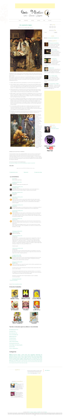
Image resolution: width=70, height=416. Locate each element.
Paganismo (33, 354)
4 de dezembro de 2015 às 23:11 (17, 210)
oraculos (10, 359)
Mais (44, 20)
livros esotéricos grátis (21, 362)
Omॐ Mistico (13, 391)
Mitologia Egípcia (37, 360)
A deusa (22, 354)
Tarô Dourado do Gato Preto (14, 343)
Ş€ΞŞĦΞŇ (14, 263)
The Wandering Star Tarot (13, 329)
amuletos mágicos (39, 361)
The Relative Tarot (12, 331)
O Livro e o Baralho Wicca (13, 348)
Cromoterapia (29, 360)
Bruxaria (15, 354)
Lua (18, 357)
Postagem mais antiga (38, 172)
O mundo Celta (23, 361)
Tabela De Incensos (28, 361)
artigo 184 (29, 373)
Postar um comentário (14, 280)
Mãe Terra (27, 354)
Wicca (34, 168)
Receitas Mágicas (39, 355)
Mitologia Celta (12, 357)
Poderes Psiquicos (20, 358)
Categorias (26, 20)
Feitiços (32, 20)
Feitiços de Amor (30, 359)
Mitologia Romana (13, 361)
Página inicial (26, 172)
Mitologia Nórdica (30, 355)
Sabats (16, 357)
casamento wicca (29, 168)
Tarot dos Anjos (12, 346)
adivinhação (22, 359)
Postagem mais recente (14, 172)
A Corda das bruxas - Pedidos (54, 83)
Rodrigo (13, 183)
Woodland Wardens (12, 338)
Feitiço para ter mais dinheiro (54, 43)
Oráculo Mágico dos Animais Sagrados (15, 344)
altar (36, 361)
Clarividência (26, 359)
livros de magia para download (13, 362)
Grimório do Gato (14, 383)
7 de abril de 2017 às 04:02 (16, 255)
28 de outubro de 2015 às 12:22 (17, 192)
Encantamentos (17, 359)
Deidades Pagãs (39, 357)
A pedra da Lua (51, 67)
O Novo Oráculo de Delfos (13, 341)
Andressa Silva (14, 232)
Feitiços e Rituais (24, 355)
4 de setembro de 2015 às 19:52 (17, 186)
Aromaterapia (23, 360)
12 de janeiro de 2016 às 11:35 (17, 218)
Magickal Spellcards (12, 336)
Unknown (14, 198)
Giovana (13, 178)
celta (28, 357)
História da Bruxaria (13, 358)
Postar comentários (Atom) (17, 284)
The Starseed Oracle (12, 339)
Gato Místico (23, 27)
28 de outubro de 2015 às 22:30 (17, 196)
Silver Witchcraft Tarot (13, 333)
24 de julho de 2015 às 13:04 (16, 182)
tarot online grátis (33, 357)
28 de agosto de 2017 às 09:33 (17, 261)
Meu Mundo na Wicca (16, 256)
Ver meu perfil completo (54, 128)
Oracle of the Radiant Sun (13, 334)
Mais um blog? (17, 384)
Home (20, 20)
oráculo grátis (26, 358)
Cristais (13, 359)
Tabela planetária (33, 361)
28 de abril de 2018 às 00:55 (16, 279)
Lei (39, 373)
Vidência (16, 360)
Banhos (26, 360)
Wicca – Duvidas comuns (53, 75)
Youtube (49, 20)
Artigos (38, 20)
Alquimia (19, 360)
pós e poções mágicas (23, 357)
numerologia (25, 362)
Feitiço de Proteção (17, 355)
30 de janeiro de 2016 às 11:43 (17, 235)
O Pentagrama (19, 361)
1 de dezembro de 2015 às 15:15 (17, 204)
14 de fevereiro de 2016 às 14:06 (17, 248)
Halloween (35, 359)
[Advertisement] (35, 5)
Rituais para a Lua (12, 360)
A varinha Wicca (54, 58)
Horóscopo (32, 360)
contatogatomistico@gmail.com (53, 37)
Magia (19, 354)
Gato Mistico (47, 370)
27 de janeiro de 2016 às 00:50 (17, 231)
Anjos (35, 355)
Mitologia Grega (39, 359)
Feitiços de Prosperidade (33, 358)
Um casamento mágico (25, 25)
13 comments (31, 27)
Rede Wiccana (40, 358)
